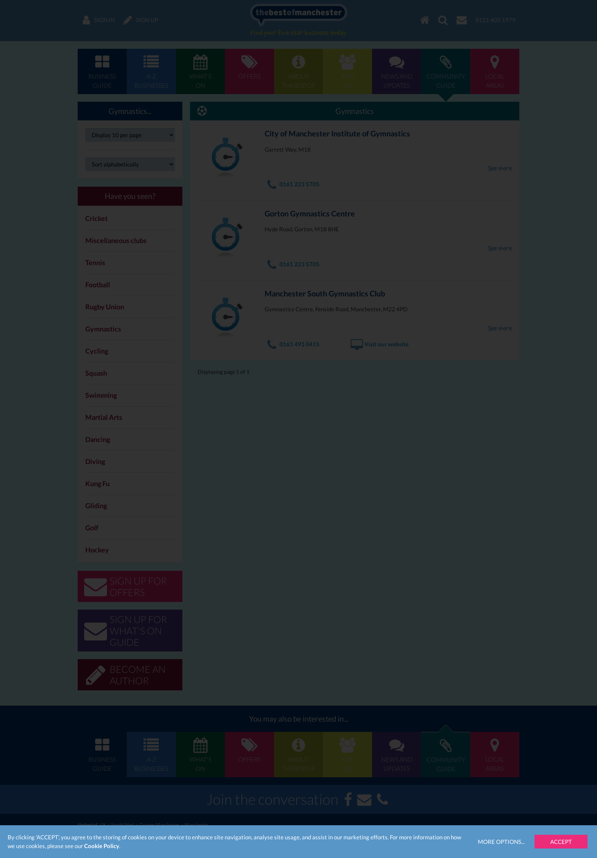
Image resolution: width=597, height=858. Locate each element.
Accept (561, 841)
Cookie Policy (101, 845)
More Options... (501, 841)
